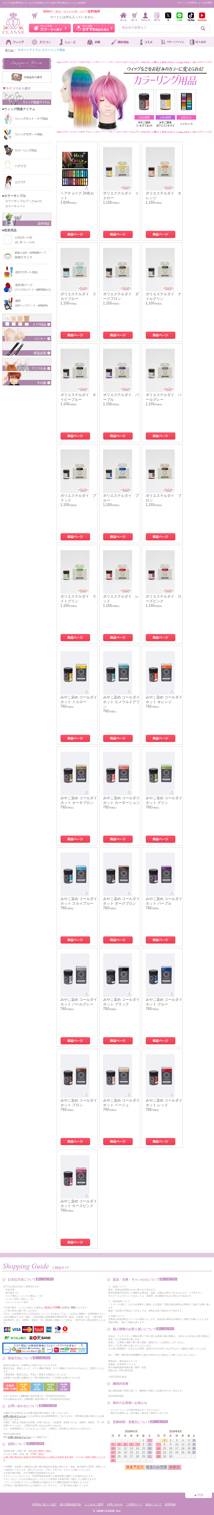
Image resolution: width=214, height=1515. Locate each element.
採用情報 (170, 1504)
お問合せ (193, 2)
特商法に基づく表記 (44, 1504)
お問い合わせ (115, 1504)
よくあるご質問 (94, 1504)
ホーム (9, 50)
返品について (153, 1504)
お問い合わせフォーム (14, 1416)
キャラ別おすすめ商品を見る (94, 28)
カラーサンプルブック (22, 201)
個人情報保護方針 (70, 1504)
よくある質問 (205, 2)
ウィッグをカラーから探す (50, 28)
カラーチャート (13, 206)
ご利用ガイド (134, 1504)
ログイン (181, 2)
